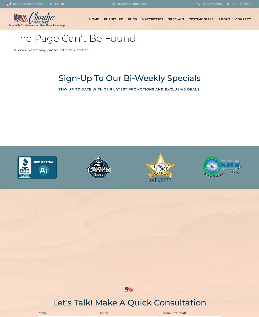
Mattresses (152, 19)
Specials (176, 19)
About (224, 19)
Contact (243, 19)
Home (94, 19)
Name (42, 313)
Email (104, 313)
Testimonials (201, 19)
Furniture (113, 19)
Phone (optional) (173, 313)
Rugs (132, 19)
